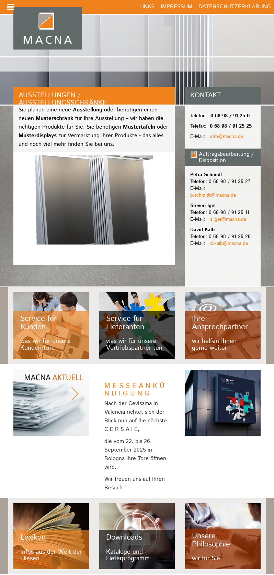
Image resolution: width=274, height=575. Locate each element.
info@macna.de (226, 136)
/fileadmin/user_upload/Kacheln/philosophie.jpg (223, 536)
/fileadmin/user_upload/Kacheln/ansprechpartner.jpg (223, 325)
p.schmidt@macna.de (213, 195)
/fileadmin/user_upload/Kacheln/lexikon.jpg (51, 536)
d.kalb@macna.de (229, 243)
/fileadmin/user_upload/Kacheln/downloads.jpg (137, 536)
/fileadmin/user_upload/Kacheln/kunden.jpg (51, 325)
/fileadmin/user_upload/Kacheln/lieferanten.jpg (137, 325)
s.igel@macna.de (228, 219)
